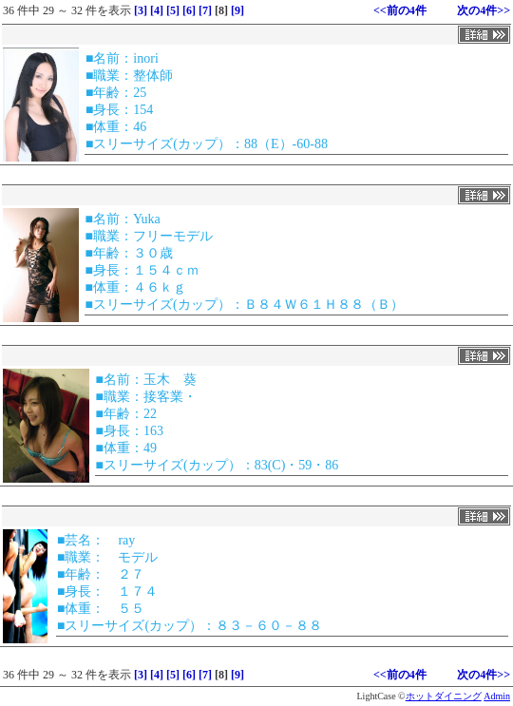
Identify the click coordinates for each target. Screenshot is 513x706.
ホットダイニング (444, 696)
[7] (205, 10)
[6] (189, 10)
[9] (237, 10)
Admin (497, 696)
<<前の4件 (400, 10)
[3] (140, 10)
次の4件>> (483, 10)
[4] (156, 10)
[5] (173, 10)
